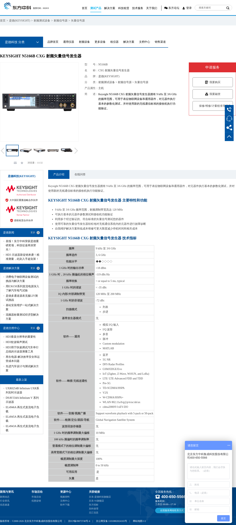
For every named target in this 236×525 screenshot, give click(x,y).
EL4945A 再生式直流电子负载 (22, 418)
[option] (39, 102)
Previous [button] (3, 151)
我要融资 (212, 94)
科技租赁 (123, 8)
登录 (189, 8)
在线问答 (80, 174)
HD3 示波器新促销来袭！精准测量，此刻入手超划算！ (22, 256)
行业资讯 (4, 500)
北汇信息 (93, 512)
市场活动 (36, 496)
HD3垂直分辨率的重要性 (21, 336)
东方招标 (93, 504)
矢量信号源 (78, 20)
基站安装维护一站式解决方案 (22, 307)
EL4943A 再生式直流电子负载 (22, 428)
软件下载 (65, 504)
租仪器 (114, 41)
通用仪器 (68, 41)
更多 (32, 232)
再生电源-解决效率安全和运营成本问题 (23, 358)
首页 (84, 8)
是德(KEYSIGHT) (19, 20)
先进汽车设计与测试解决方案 (22, 368)
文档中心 (144, 41)
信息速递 (4, 504)
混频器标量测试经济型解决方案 (22, 316)
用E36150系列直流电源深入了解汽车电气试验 (22, 288)
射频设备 (84, 41)
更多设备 (100, 41)
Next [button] (76, 151)
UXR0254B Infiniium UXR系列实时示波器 (22, 390)
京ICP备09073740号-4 (79, 521)
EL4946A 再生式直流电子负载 (22, 409)
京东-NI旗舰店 (96, 500)
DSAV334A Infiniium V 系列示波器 (22, 399)
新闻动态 (4, 496)
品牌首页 (52, 41)
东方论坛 (173, 8)
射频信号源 (60, 20)
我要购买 (212, 82)
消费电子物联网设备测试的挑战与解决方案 (22, 278)
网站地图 (137, 521)
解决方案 (109, 8)
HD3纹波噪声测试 (17, 342)
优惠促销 (36, 500)
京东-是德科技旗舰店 (100, 496)
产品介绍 (58, 174)
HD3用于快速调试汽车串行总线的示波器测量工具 (22, 349)
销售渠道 (160, 41)
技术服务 (137, 8)
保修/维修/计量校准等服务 (213, 106)
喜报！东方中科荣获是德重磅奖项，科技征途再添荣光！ (22, 245)
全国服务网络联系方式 (172, 510)
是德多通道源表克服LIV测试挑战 (22, 297)
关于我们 (151, 8)
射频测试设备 (42, 20)
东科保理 (93, 508)
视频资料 (65, 496)
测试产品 (95, 8)
